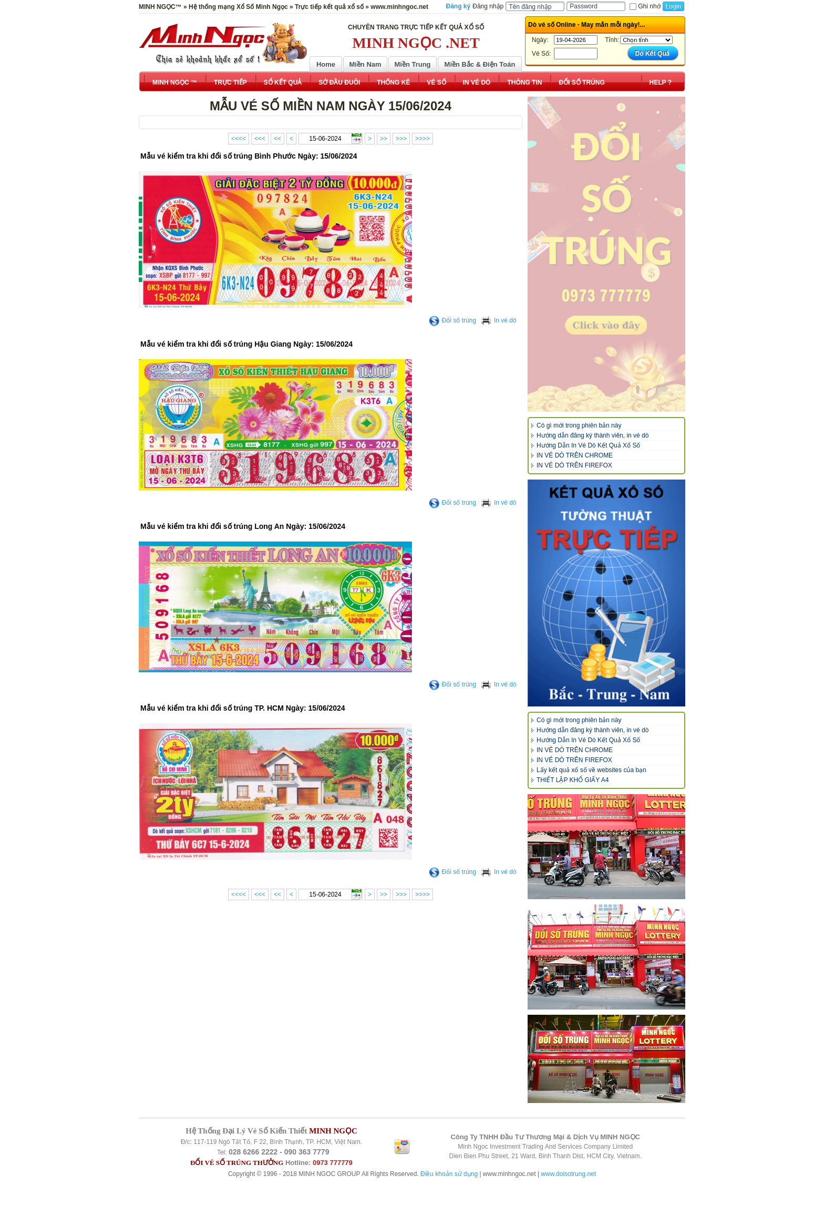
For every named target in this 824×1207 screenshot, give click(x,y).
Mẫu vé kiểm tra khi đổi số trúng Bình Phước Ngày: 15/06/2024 (248, 156)
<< (277, 138)
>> (383, 138)
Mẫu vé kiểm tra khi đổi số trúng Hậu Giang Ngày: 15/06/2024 (246, 344)
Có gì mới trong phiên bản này (579, 425)
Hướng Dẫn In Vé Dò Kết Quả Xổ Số (588, 445)
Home (325, 64)
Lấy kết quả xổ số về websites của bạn (591, 770)
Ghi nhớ (645, 6)
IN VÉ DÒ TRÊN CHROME (575, 455)
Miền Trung (412, 64)
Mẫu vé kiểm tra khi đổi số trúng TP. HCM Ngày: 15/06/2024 (242, 708)
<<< (259, 138)
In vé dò (499, 320)
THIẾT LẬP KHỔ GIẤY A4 (573, 780)
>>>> (422, 138)
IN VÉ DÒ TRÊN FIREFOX (574, 465)
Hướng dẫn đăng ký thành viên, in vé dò (592, 435)
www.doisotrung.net (568, 1174)
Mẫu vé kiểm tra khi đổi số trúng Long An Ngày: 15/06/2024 (242, 526)
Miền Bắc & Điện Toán (480, 64)
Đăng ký (458, 6)
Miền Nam (365, 64)
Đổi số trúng (452, 320)
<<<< (238, 138)
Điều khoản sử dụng (449, 1174)
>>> (401, 138)
